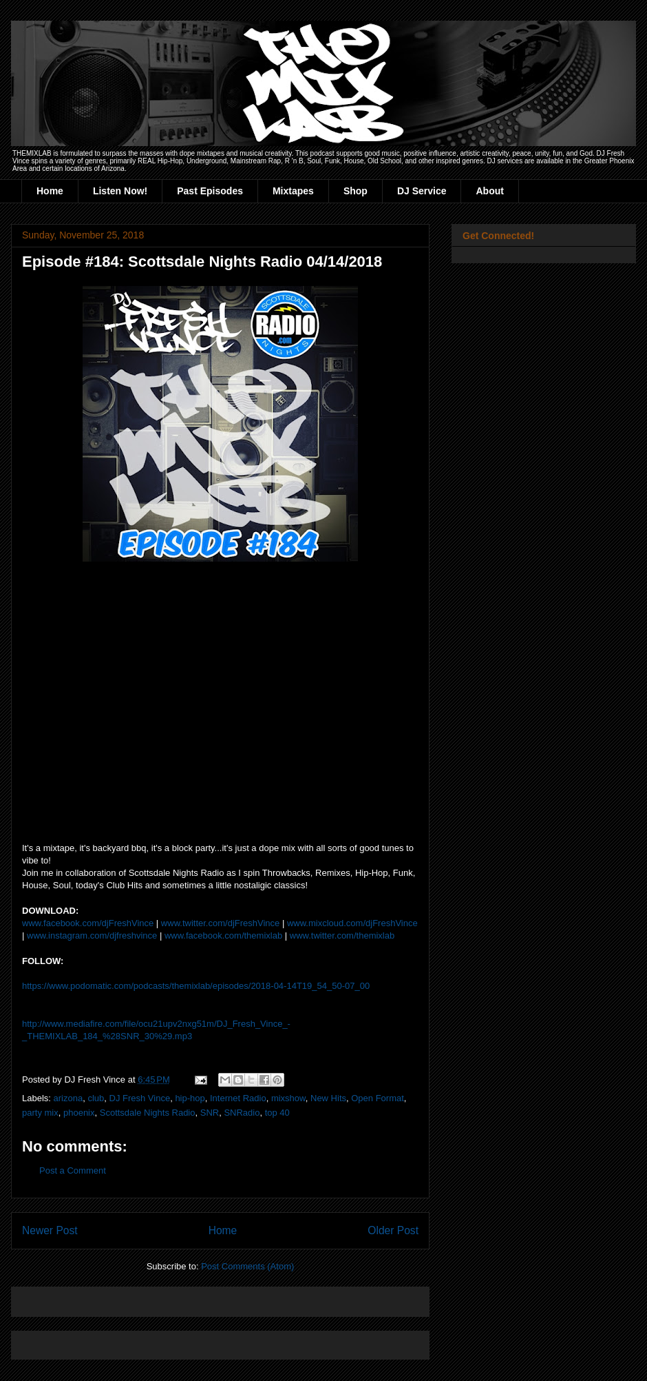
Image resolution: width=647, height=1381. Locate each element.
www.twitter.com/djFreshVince (220, 923)
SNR (209, 1112)
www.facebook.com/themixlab (223, 935)
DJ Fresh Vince (140, 1098)
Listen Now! (120, 190)
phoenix (79, 1112)
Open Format (377, 1098)
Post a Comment (72, 1170)
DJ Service (422, 190)
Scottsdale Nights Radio (147, 1112)
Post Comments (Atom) (247, 1266)
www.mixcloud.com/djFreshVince (352, 923)
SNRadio (241, 1112)
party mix (40, 1112)
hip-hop (189, 1098)
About (489, 190)
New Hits (328, 1098)
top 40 (277, 1112)
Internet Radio (238, 1098)
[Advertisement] (183, 1297)
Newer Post (50, 1230)
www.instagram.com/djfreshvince (92, 935)
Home (49, 190)
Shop (355, 190)
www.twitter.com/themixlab (342, 935)
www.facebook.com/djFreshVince (87, 923)
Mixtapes (293, 190)
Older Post (393, 1230)
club (95, 1098)
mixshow (288, 1098)
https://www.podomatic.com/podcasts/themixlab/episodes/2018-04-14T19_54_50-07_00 (196, 986)
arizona (68, 1098)
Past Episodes (210, 190)
